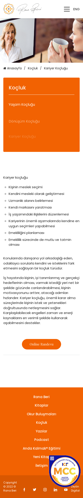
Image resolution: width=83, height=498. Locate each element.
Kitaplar (41, 405)
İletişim (41, 465)
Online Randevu (42, 344)
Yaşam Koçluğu (22, 105)
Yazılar (41, 431)
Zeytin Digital (75, 488)
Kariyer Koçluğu (56, 68)
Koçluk (33, 68)
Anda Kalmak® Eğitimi (41, 448)
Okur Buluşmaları (41, 414)
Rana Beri (41, 397)
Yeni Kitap (41, 457)
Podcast (41, 439)
